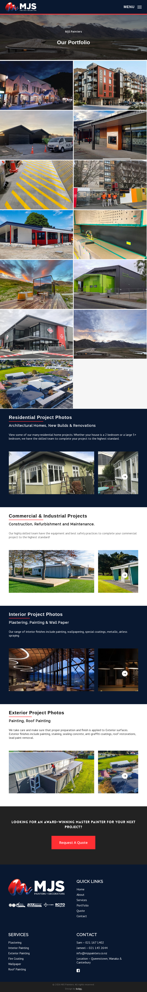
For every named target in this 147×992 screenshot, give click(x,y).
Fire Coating (16, 958)
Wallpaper (14, 964)
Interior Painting (18, 948)
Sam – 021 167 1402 (90, 942)
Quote (81, 911)
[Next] (125, 477)
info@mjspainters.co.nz (92, 953)
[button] (133, 6)
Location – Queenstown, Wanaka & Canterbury (99, 960)
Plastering (14, 942)
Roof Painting (17, 969)
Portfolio (83, 905)
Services (82, 900)
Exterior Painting (19, 953)
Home (80, 889)
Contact (82, 916)
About (80, 894)
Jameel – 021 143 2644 (92, 948)
